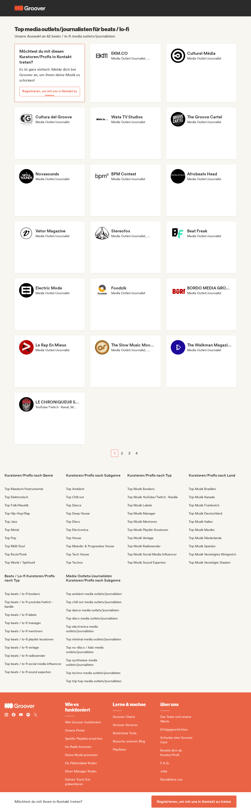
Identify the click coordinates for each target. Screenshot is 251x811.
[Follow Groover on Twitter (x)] (35, 715)
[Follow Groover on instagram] (6, 715)
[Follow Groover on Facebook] (13, 715)
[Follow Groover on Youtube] (21, 715)
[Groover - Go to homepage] (35, 706)
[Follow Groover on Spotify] (28, 715)
